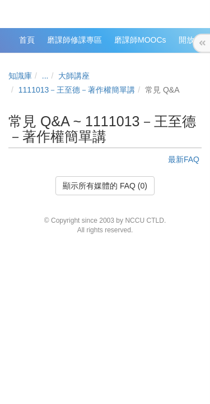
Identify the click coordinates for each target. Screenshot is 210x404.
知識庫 (20, 75)
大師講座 (74, 75)
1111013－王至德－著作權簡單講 (77, 89)
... (45, 75)
